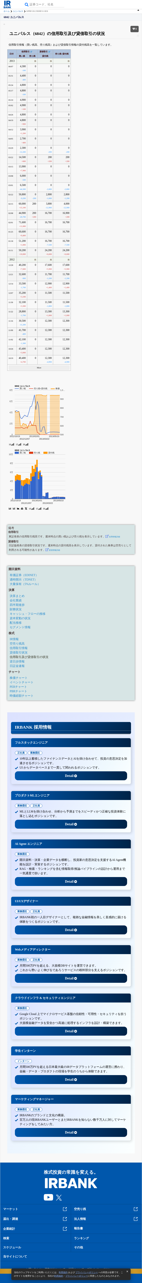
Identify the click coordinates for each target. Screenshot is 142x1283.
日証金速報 (17, 665)
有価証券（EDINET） (24, 575)
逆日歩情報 (17, 661)
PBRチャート (18, 691)
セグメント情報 (20, 627)
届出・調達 (35, 1219)
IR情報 (14, 639)
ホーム (7, 11)
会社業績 (16, 600)
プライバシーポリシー (86, 1272)
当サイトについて (15, 1256)
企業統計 (35, 1229)
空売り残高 (17, 643)
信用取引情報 (19, 648)
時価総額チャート (22, 695)
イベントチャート (22, 682)
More (39, 367)
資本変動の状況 (20, 618)
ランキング (81, 1238)
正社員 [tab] (21, 752)
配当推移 (16, 622)
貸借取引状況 (19, 652)
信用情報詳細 (114, 537)
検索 (6, 1238)
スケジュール (12, 1247)
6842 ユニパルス (14, 17)
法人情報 (106, 1219)
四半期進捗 (17, 604)
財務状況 (16, 609)
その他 (78, 1247)
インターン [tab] (23, 1061)
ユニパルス (18, 11)
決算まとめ (17, 595)
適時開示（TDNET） (23, 579)
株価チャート (19, 677)
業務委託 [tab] (35, 752)
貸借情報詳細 (54, 550)
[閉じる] (127, 1271)
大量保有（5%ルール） (25, 584)
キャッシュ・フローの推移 (27, 613)
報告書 (78, 1228)
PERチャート (18, 686)
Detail (71, 776)
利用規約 (63, 1272)
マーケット (35, 1209)
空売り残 (106, 1209)
